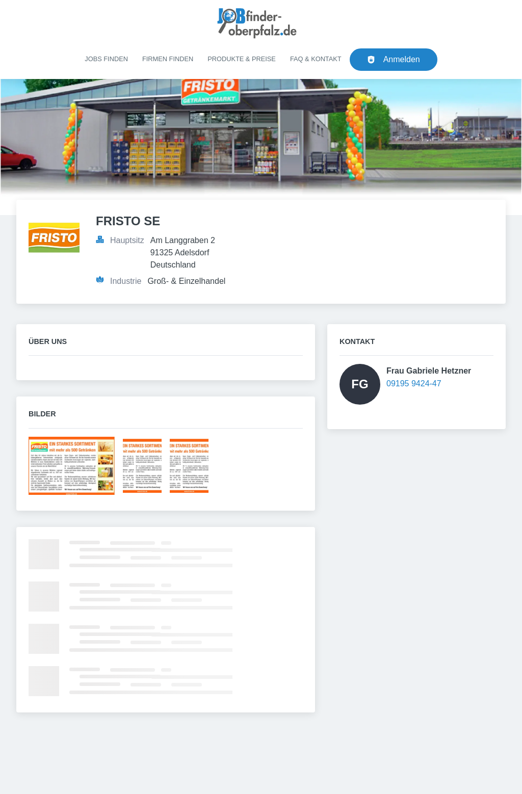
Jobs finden (106, 59)
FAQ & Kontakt (316, 59)
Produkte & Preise (241, 59)
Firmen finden (167, 59)
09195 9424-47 (413, 383)
